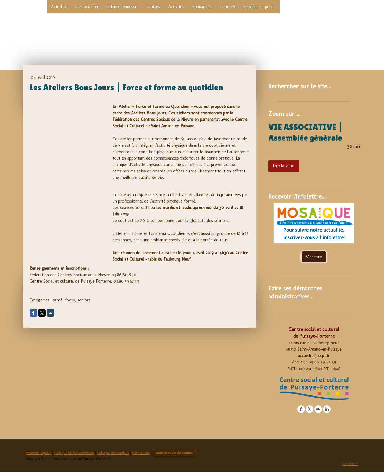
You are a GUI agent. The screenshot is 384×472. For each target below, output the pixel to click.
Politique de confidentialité (74, 453)
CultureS (227, 6)
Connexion (350, 464)
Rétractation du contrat (175, 453)
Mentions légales (38, 453)
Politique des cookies (113, 453)
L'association (86, 6)
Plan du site (141, 453)
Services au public (259, 6)
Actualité (59, 6)
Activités (176, 6)
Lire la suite (283, 165)
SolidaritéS (202, 6)
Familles (152, 6)
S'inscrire (314, 256)
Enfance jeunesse (121, 6)
